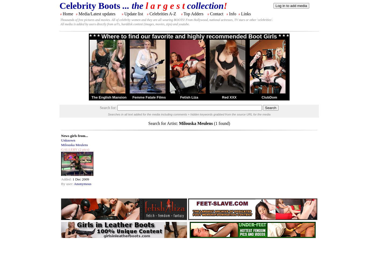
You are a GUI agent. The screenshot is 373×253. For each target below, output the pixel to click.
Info (232, 14)
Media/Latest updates (97, 14)
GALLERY (69, 149)
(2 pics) (83, 149)
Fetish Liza (189, 97)
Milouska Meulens (74, 145)
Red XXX (229, 97)
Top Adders (193, 14)
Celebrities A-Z (162, 14)
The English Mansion (109, 97)
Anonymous (82, 184)
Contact (216, 14)
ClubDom (269, 97)
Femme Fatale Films (149, 97)
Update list (133, 14)
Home (68, 14)
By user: (67, 184)
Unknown (68, 140)
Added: (67, 179)
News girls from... (74, 136)
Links (246, 14)
